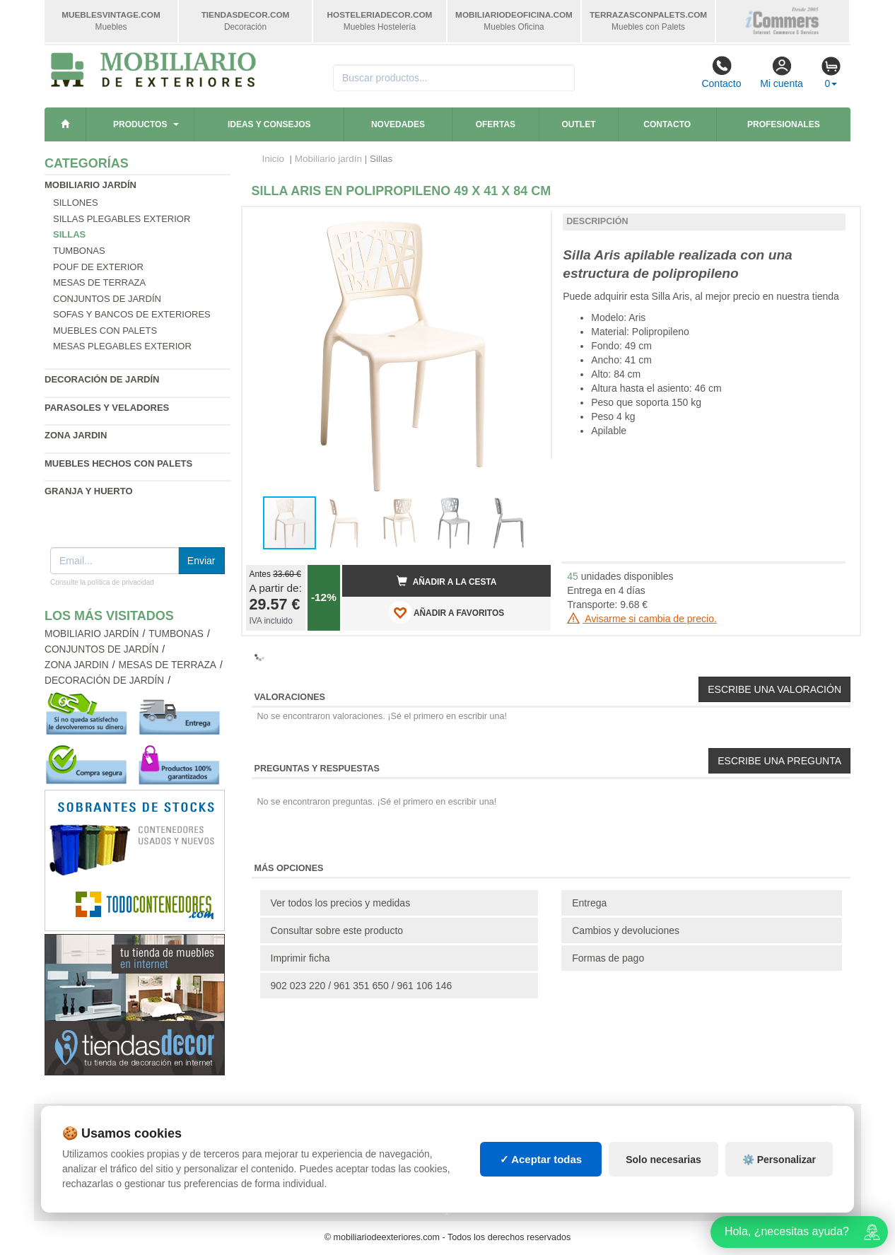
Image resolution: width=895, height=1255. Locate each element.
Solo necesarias (663, 1159)
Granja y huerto (89, 491)
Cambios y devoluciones (625, 930)
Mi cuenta (781, 72)
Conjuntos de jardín (107, 298)
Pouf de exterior (98, 267)
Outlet (579, 124)
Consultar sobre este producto (337, 930)
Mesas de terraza (99, 282)
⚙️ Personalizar (779, 1159)
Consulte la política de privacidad (102, 582)
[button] (527, 223)
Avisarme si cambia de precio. (642, 618)
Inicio (273, 158)
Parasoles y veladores (107, 407)
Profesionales (783, 124)
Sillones (75, 202)
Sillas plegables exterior (121, 219)
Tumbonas (79, 250)
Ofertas (495, 124)
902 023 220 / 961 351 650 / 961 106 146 (361, 985)
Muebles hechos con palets (118, 463)
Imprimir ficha (300, 958)
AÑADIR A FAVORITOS (446, 612)
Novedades (398, 124)
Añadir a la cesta (447, 581)
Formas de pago (608, 958)
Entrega (589, 903)
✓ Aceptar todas (541, 1159)
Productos (140, 124)
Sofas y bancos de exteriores (132, 314)
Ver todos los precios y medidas (341, 903)
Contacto (721, 72)
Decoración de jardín (102, 379)
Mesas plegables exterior (122, 346)
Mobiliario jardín (90, 185)
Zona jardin (76, 435)
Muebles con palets (105, 330)
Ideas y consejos (269, 124)
